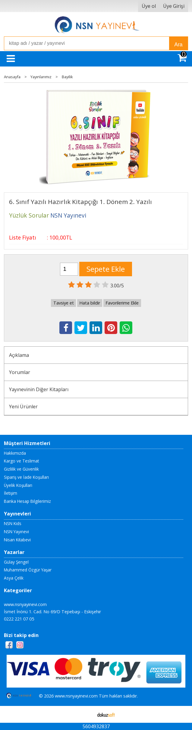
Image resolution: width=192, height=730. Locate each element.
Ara (178, 45)
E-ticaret (86, 714)
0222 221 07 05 (19, 619)
